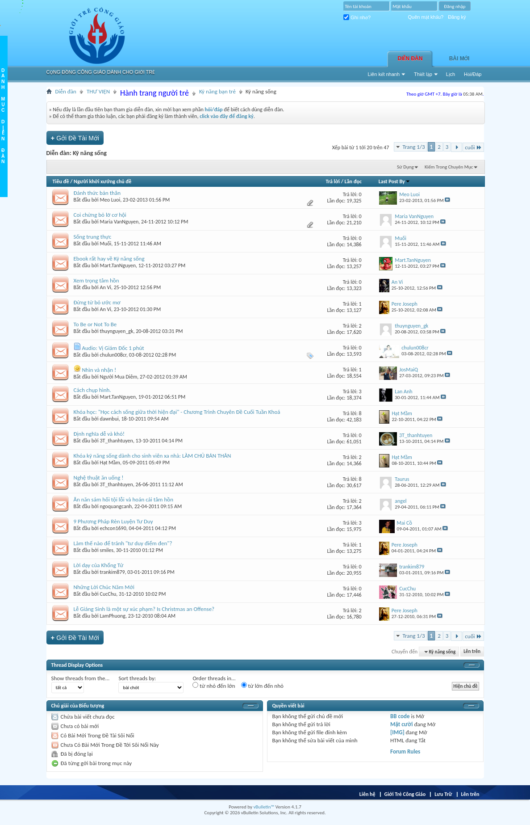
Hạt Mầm (110, 462)
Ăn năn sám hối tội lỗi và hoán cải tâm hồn (123, 499)
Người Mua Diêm (119, 377)
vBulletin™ (263, 807)
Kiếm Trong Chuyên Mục (449, 167)
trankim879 (112, 572)
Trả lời (333, 181)
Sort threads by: (137, 678)
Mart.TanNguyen (118, 265)
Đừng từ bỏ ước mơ (97, 302)
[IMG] (397, 732)
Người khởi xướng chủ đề (102, 181)
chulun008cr (113, 355)
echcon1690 (113, 528)
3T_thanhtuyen (116, 441)
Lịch (450, 74)
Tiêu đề (61, 181)
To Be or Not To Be (95, 324)
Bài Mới (459, 58)
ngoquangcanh (116, 506)
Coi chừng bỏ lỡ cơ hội (100, 214)
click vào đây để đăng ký (227, 116)
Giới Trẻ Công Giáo (405, 794)
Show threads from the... (80, 678)
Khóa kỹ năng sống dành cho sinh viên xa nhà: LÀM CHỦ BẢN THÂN (152, 455)
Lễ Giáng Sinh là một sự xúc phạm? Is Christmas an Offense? (144, 609)
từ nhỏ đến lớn (213, 685)
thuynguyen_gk (117, 331)
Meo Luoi (110, 200)
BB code (399, 716)
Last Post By (394, 181)
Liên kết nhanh (384, 74)
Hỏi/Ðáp (472, 74)
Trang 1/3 (413, 146)
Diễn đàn (410, 58)
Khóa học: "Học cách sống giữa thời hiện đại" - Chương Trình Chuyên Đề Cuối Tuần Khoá (177, 411)
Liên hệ (367, 794)
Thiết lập (423, 74)
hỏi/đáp (213, 109)
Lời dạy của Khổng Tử (99, 565)
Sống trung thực (93, 236)
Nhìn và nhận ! (99, 369)
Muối (106, 243)
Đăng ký (457, 17)
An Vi (106, 287)
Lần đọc (353, 181)
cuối (473, 147)
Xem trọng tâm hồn (96, 280)
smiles (106, 550)
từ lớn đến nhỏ (262, 685)
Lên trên (471, 652)
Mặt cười (401, 724)
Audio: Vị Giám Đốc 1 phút (113, 348)
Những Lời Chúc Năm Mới (104, 587)
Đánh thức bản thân (97, 192)
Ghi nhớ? (357, 17)
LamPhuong (113, 616)
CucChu (108, 594)
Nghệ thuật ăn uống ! (99, 477)
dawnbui (109, 419)
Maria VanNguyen (119, 222)
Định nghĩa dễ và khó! (99, 433)
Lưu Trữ (443, 794)
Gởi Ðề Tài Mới (75, 138)
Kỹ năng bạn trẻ (217, 91)
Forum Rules (405, 751)
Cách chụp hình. (92, 390)
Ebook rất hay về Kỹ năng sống (109, 258)
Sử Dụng (405, 167)
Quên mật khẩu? (426, 17)
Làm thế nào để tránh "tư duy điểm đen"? (123, 543)
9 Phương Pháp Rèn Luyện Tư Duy (113, 521)
